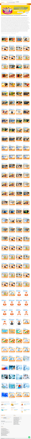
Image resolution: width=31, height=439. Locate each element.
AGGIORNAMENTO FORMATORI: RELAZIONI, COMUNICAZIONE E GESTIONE (26, 227)
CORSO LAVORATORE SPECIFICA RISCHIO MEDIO (26, 55)
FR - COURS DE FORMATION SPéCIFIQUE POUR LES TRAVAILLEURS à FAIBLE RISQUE (19, 281)
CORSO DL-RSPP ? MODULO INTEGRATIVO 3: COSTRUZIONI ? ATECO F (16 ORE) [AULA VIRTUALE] (26, 300)
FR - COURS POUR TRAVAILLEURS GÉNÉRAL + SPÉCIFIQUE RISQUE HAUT (12, 281)
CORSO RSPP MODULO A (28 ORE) (12, 218)
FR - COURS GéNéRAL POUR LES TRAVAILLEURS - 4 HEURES (19, 272)
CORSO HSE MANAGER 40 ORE (26, 209)
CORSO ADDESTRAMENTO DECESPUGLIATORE (11, 91)
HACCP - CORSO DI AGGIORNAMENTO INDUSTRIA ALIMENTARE (4, 200)
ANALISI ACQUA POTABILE (4, 374)
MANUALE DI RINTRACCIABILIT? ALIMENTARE (11, 347)
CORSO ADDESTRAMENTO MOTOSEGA (26, 82)
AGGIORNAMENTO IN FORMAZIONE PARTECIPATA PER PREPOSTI (26, 127)
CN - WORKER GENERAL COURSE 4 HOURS (25, 236)
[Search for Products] (14, 4)
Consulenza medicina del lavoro (27, 404)
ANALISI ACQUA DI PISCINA (19, 365)
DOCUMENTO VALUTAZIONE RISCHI (25, 329)
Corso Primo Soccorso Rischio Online (4, 432)
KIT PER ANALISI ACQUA (25, 383)
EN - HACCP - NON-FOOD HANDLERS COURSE (11, 173)
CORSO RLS (24, 118)
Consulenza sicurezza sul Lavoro (7, 404)
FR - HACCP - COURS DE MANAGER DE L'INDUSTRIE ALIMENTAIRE (26, 173)
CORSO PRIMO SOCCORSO (19, 136)
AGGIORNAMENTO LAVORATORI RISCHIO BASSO (18, 310)
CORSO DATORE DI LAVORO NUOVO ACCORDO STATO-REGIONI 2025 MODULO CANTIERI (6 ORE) (12, 37)
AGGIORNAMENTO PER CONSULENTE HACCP (25, 191)
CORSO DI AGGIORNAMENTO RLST (11, 127)
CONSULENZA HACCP (25, 319)
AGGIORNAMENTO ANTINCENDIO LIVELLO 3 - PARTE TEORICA (4, 73)
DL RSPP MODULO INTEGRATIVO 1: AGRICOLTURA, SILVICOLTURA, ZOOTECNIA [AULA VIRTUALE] (12, 310)
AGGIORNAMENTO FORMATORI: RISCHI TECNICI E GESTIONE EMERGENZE (11, 227)
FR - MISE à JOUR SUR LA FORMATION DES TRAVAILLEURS (18, 236)
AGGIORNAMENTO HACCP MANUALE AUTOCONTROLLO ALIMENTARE (4, 347)
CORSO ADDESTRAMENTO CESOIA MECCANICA (26, 109)
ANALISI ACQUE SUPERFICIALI (17, 374)
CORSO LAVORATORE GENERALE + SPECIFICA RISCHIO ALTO (11, 55)
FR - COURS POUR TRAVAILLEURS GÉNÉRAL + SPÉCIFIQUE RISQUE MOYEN (5, 281)
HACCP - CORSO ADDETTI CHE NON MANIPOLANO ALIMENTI (26, 200)
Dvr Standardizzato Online (3, 434)
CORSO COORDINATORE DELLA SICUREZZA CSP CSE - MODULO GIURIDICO (26, 218)
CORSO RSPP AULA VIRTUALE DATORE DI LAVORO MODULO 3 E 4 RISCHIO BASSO (25, 291)
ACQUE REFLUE (10, 365)
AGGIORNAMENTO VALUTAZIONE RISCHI (4, 338)
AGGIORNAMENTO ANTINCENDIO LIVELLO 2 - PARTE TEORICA (12, 73)
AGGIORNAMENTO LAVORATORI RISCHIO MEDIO (25, 310)
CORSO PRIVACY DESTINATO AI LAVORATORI (5, 209)
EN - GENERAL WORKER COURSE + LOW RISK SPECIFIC (4, 263)
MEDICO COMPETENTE (18, 392)
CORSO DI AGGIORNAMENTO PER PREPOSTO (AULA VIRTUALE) (18, 319)
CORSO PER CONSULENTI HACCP (4, 164)
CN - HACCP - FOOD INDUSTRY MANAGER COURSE (25, 182)
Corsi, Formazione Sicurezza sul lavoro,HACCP (5, 33)
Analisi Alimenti (16, 409)
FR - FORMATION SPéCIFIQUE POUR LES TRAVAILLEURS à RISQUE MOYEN (26, 281)
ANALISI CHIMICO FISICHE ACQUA (4, 383)
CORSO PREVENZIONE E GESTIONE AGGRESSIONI (11, 64)
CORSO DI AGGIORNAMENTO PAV (25, 145)
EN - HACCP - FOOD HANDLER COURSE (4, 173)
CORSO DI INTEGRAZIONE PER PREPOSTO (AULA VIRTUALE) (11, 319)
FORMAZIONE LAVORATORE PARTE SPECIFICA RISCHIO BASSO (19, 55)
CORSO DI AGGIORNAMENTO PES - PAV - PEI (4, 145)
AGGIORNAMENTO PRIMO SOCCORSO (26, 136)
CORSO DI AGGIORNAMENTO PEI (11, 145)
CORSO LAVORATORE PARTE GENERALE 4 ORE (19, 46)
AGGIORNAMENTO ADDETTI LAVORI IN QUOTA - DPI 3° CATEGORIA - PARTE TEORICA (12, 100)
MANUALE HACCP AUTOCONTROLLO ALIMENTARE (25, 338)
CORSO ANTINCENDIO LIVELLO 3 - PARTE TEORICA (19, 73)
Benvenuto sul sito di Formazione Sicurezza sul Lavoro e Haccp (7, 0)
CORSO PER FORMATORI (4, 236)
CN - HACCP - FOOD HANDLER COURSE (4, 191)
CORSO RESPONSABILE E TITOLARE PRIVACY (11, 209)
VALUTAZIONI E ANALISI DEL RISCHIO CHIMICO (11, 338)
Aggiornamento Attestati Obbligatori (4, 433)
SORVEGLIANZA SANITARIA (26, 392)
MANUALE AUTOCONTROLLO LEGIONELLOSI (18, 347)
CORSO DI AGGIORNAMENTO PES (18, 145)
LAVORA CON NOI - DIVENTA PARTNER (18, 329)
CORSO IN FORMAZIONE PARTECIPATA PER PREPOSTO (18, 127)
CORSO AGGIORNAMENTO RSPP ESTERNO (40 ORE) (19, 218)
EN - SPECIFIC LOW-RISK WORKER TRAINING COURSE (26, 263)
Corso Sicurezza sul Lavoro (16, 418)
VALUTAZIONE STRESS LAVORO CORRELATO (25, 347)
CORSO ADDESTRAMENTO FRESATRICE (11, 118)
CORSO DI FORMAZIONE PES (12, 154)
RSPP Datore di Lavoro (15, 423)
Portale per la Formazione (16, 422)
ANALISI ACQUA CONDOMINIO (25, 365)
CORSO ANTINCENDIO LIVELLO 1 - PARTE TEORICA (5, 82)
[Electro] (2, 2)
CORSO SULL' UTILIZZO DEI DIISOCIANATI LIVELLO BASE (26, 64)
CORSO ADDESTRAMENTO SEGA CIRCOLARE (19, 91)
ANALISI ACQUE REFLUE (11, 374)
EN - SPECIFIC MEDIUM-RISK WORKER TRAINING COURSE (5, 272)
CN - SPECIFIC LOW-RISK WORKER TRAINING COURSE (26, 245)
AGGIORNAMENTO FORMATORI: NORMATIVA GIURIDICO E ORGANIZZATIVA (4, 227)
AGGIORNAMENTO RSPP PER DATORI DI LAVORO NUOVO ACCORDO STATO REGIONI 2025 (19, 37)
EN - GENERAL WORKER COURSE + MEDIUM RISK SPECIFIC (11, 263)
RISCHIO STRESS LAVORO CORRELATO (26, 37)
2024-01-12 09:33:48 (14, 33)
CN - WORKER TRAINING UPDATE (18, 254)
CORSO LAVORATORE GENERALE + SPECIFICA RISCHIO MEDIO (4, 55)
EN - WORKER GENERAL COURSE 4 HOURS (25, 254)
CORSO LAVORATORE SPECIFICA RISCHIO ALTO (4, 64)
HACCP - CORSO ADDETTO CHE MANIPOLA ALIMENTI (19, 200)
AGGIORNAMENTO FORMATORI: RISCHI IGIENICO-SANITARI (18, 227)
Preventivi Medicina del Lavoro (16, 419)
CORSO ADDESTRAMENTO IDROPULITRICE (26, 100)
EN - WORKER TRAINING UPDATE (11, 236)
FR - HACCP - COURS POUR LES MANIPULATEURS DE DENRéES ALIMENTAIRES (4, 182)
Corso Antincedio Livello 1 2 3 (4, 430)
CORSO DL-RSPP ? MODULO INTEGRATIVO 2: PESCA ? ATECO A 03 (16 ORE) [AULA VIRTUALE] (5, 310)
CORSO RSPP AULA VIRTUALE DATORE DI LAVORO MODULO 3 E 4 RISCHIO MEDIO (18, 291)
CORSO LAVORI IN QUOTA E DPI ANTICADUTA (19, 82)
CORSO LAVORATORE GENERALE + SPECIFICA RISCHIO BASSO (25, 46)
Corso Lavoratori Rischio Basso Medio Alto (5, 431)
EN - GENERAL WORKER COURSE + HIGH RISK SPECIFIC (18, 263)
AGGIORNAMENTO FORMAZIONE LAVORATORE (5, 46)
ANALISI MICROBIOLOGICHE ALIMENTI (19, 383)
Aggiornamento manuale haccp (16, 424)
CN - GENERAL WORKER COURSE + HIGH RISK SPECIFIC (18, 245)
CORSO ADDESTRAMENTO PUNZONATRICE (11, 109)
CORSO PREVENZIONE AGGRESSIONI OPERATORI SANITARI (19, 64)
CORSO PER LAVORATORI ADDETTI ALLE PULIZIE (11, 46)
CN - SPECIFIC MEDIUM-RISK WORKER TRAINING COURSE (5, 254)
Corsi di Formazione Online (16, 417)
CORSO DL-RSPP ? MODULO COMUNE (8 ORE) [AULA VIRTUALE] (12, 300)
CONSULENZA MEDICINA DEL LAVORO (11, 392)
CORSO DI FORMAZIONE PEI (26, 154)
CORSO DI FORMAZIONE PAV (19, 154)
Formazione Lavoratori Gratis (16, 420)
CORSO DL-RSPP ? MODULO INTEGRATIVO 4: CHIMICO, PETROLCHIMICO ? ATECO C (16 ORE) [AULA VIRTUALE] (19, 300)
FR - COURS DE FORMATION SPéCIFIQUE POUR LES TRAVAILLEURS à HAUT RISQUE (5, 291)
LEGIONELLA (3, 392)
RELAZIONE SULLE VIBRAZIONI (11, 356)
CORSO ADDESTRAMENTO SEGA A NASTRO (26, 91)
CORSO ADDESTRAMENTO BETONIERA (4, 118)
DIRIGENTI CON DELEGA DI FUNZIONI (12, 136)
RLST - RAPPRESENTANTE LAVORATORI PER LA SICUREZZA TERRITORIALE (19, 118)
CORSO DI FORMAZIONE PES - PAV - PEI (5, 155)
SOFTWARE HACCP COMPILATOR (18, 356)
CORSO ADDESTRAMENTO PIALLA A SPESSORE (19, 109)
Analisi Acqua (5, 409)
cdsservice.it (2, 438)
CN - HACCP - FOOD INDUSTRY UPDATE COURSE (19, 182)
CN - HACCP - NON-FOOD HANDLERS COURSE (11, 191)
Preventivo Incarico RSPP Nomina (4, 429)
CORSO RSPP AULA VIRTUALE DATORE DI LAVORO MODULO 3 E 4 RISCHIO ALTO (4, 300)
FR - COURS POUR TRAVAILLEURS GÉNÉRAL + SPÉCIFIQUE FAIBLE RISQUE (26, 272)
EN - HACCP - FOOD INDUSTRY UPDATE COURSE (19, 164)
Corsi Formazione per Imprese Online (17, 421)
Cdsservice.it (3, 72)
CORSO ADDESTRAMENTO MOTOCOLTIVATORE (4, 91)
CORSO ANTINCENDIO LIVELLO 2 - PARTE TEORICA (26, 73)
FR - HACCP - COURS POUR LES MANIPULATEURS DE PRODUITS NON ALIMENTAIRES (11, 182)
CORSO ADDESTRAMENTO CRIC (19, 100)
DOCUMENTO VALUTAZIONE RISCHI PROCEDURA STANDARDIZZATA (18, 338)
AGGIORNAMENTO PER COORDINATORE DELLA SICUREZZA (4, 218)
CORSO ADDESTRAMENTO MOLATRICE (4, 109)
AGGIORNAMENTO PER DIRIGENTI (4, 136)
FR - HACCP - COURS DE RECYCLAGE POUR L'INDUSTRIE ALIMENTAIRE (19, 173)
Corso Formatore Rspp (3, 428)
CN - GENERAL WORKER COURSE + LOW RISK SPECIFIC (4, 245)
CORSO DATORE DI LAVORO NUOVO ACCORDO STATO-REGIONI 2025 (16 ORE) (4, 37)
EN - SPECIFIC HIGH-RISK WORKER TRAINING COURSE (12, 272)
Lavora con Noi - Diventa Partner (27, 409)
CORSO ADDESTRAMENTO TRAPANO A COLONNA (4, 100)
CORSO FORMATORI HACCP (12, 163)
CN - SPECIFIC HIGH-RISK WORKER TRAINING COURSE (12, 254)
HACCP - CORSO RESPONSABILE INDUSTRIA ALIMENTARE (12, 200)
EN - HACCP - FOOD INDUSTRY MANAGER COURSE (25, 164)
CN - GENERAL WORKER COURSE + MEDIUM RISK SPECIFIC (11, 245)
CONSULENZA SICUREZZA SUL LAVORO (11, 291)
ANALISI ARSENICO (25, 374)
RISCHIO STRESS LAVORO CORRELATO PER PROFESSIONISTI (19, 209)
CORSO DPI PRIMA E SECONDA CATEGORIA (11, 82)
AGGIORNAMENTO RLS (4, 127)
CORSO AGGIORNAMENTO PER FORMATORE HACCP (19, 191)
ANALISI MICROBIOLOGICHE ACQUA (12, 383)
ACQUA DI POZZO (3, 365)
